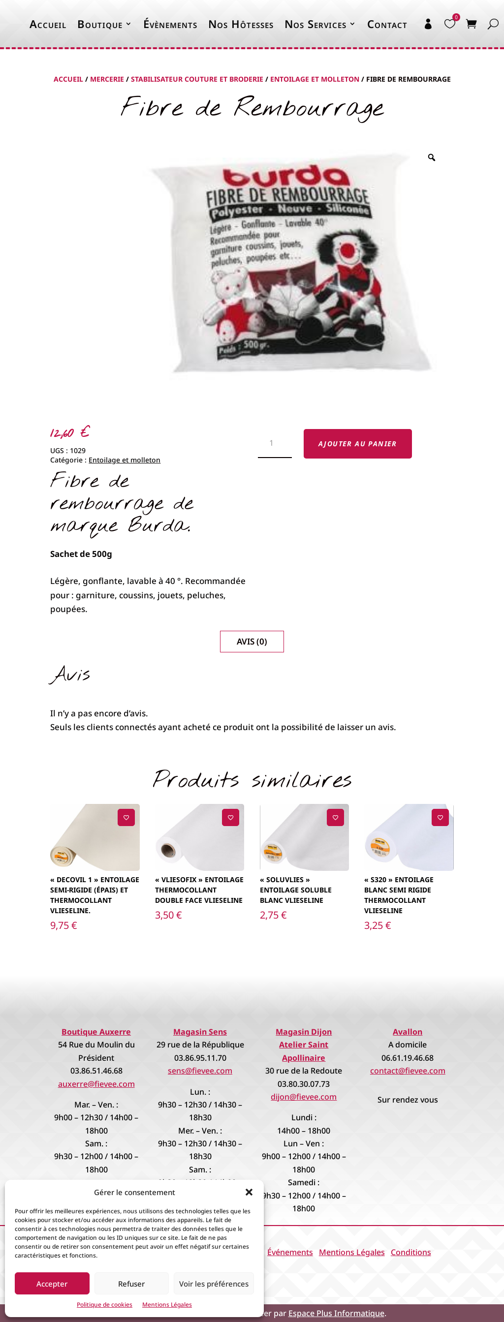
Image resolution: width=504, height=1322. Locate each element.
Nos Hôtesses (241, 23)
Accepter (51, 1284)
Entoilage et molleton (314, 79)
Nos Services (315, 23)
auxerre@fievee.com (96, 1083)
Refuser (131, 1284)
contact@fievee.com (407, 1070)
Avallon (407, 1031)
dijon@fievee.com (304, 1096)
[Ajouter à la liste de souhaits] (126, 817)
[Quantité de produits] (275, 444)
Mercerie (107, 79)
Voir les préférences (214, 1284)
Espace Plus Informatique (336, 1313)
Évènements (170, 23)
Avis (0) (252, 641)
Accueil (48, 23)
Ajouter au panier (357, 443)
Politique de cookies (104, 1304)
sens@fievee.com (200, 1070)
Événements (290, 1252)
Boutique (100, 23)
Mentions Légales (167, 1304)
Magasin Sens (200, 1031)
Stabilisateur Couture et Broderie (197, 79)
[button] (249, 1192)
